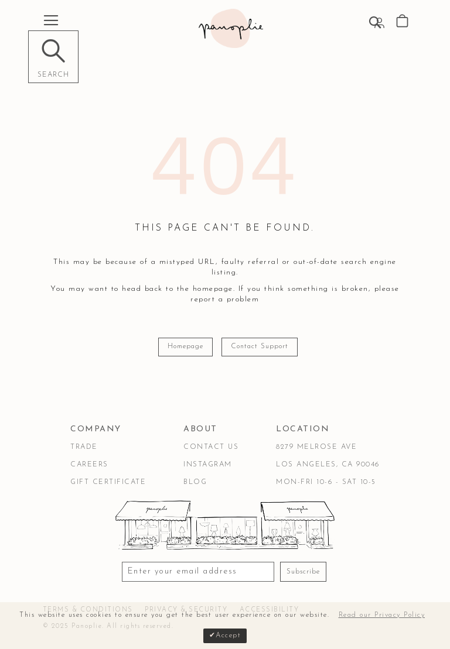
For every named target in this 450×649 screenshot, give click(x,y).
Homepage (185, 346)
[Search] (53, 56)
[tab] (108, 429)
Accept (228, 635)
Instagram (207, 464)
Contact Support (259, 346)
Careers (89, 464)
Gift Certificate (108, 482)
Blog (195, 482)
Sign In (379, 23)
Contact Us (210, 447)
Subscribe (303, 571)
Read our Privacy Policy (382, 615)
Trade (84, 447)
